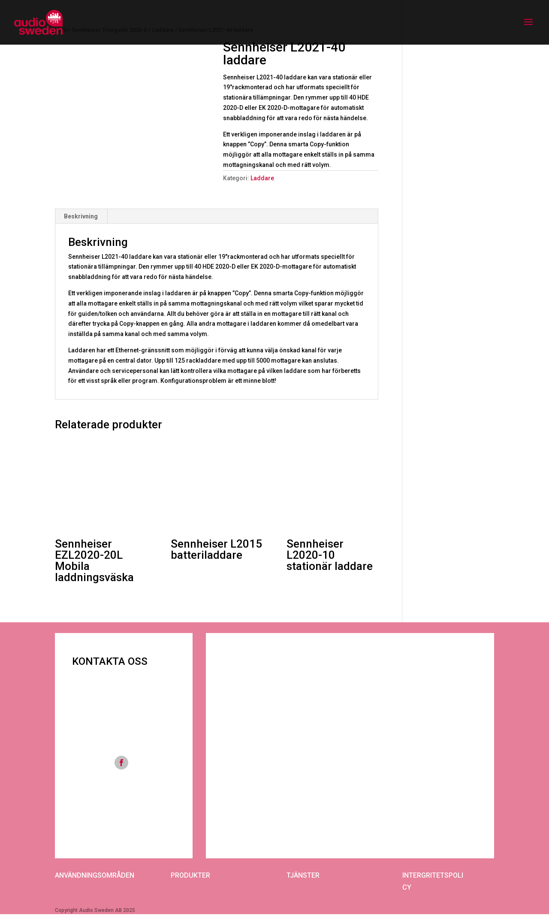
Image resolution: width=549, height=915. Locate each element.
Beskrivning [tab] (81, 216)
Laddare (262, 178)
